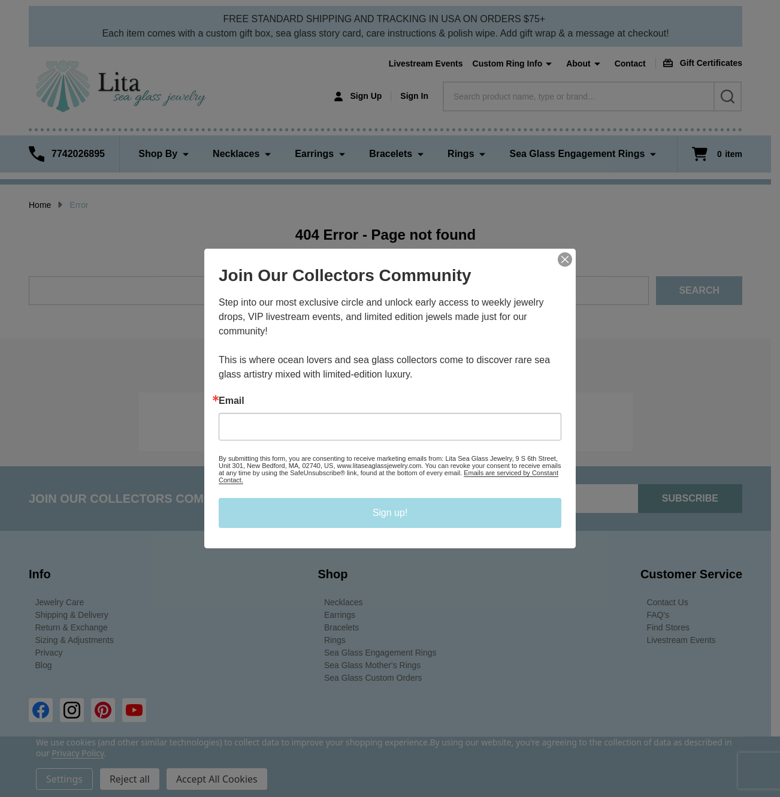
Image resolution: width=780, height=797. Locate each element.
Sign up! (390, 513)
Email (231, 401)
